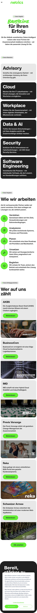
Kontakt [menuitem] (32, 2)
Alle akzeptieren (11, 606)
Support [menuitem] (35, 2)
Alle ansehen (18, 545)
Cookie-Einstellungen (18, 602)
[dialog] (18, 591)
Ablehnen (25, 606)
